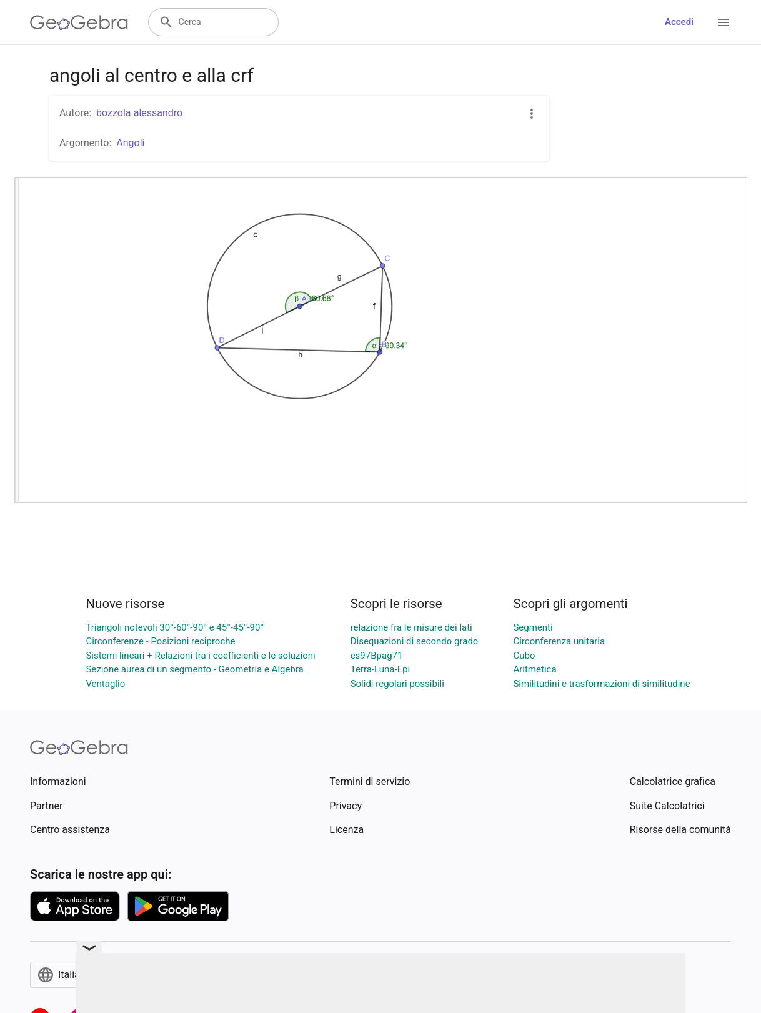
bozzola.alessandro (139, 113)
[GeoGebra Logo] (79, 22)
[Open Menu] (723, 22)
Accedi (679, 21)
